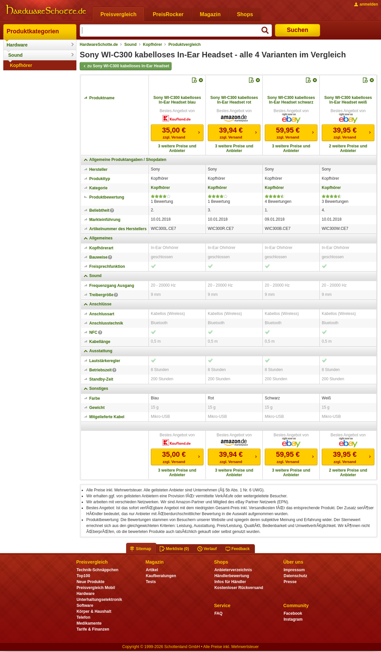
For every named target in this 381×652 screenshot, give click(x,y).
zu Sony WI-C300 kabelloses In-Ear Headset (125, 66)
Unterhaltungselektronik (99, 599)
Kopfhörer (21, 65)
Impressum (294, 570)
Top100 (83, 576)
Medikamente (88, 623)
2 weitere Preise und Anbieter (348, 148)
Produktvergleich (184, 44)
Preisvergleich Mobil (95, 587)
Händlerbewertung (231, 576)
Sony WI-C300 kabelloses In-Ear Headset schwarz (291, 100)
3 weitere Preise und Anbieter (177, 148)
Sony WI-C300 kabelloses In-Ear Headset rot (234, 100)
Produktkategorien (33, 31)
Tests (151, 581)
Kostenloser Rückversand (238, 587)
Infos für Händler (230, 581)
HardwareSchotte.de (99, 44)
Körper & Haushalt (93, 611)
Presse (290, 581)
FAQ (218, 613)
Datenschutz (295, 576)
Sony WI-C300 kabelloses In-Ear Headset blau (177, 100)
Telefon (83, 617)
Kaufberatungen (161, 576)
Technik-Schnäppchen (97, 570)
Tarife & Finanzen (92, 629)
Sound (15, 55)
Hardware (17, 44)
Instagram (293, 619)
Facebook (293, 613)
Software (84, 605)
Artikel (152, 570)
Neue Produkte (90, 581)
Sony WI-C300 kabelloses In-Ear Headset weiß (348, 100)
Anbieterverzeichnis (233, 570)
